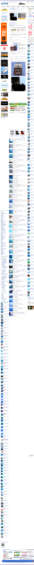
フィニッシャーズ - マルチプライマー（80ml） (5, 366)
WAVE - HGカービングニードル (5, 324)
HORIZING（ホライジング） (4, 220)
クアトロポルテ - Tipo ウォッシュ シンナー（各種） (5, 344)
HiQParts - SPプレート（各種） (5, 330)
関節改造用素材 (3, 278)
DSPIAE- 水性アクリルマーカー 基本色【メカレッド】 (5, 460)
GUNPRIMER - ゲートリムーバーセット (5, 520)
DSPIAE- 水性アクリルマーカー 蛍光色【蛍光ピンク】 (5, 411)
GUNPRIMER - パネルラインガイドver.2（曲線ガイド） (5, 354)
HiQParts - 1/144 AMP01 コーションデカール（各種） (5, 443)
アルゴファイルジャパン (3, 251)
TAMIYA (2, 226)
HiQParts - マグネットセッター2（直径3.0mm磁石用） (4, 393)
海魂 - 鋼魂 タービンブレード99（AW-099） (5, 338)
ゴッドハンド (2, 231)
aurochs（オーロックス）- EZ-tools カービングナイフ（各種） (4, 436)
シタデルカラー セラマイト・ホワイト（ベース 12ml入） (12, 136)
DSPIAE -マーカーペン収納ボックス (5, 488)
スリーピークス (2, 252)
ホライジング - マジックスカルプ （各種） (5, 305)
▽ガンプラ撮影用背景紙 (3, 300)
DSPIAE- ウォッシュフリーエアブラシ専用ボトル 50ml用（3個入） (5, 454)
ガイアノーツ (2, 221)
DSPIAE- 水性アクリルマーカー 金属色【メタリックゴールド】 (5, 480)
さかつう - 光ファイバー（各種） (5, 322)
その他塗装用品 (3, 287)
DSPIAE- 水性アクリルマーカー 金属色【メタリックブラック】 (5, 473)
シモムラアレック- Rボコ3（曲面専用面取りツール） (5, 457)
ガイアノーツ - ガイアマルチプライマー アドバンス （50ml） (5, 372)
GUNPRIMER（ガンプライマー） (4, 213)
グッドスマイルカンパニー (3, 232)
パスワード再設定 (30, 16)
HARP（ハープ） (2, 245)
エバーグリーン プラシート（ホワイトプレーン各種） (5, 314)
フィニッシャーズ (3, 223)
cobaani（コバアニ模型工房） (4, 248)
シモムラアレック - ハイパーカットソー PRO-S (5, 308)
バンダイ (2, 241)
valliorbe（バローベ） (3, 246)
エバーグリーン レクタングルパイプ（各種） (5, 303)
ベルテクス (3, 294)
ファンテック (2, 239)
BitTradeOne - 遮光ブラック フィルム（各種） (5, 448)
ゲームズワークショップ (3, 222)
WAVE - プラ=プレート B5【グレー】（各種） (4, 398)
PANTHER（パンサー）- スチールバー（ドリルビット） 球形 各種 (5, 512)
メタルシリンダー (3, 272)
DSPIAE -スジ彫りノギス (5, 387)
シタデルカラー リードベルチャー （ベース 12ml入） (17, 136)
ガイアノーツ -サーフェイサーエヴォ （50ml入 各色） (4, 316)
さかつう (2, 235)
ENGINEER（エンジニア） (3, 234)
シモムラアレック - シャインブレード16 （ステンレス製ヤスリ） (5, 524)
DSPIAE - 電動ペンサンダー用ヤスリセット (5, 497)
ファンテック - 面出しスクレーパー (5, 517)
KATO (1, 240)
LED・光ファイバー (3, 265)
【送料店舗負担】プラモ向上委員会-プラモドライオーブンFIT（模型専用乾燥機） (5, 440)
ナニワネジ (2, 217)
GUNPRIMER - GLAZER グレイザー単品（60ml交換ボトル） (5, 369)
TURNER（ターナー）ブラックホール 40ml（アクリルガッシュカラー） (5, 420)
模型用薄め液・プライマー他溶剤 (5, 281)
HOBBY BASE (2, 215)
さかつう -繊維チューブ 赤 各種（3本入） (5, 509)
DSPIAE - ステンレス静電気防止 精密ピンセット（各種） (5, 414)
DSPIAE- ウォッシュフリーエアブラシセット (5, 451)
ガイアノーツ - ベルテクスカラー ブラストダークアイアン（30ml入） (5, 430)
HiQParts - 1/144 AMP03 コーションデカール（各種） (5, 445)
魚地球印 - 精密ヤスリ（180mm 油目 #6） (4, 500)
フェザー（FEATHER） (3, 230)
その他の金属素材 (3, 274)
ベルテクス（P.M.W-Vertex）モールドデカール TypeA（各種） (4, 357)
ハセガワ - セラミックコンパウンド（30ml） (5, 536)
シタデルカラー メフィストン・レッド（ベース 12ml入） (22, 136)
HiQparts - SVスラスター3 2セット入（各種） (5, 375)
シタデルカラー (3, 283)
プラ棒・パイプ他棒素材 (4, 276)
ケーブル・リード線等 (4, 270)
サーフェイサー (3, 282)
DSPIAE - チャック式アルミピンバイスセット (5, 515)
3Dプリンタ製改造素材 (4, 267)
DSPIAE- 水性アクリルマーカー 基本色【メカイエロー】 (5, 404)
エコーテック (2, 233)
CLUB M (2, 250)
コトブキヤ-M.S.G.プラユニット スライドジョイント (5, 319)
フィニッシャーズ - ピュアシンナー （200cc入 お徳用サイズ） (5, 530)
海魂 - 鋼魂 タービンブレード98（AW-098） (5, 491)
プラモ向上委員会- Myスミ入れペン (5, 417)
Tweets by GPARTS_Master (3, 547)
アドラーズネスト (3, 212)
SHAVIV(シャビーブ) (3, 229)
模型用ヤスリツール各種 (4, 261)
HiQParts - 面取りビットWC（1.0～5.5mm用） (5, 335)
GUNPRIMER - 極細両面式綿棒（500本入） (5, 533)
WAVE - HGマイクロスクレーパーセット (5, 433)
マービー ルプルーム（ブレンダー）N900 (5, 486)
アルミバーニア (3, 269)
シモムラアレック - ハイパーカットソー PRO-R (5, 311)
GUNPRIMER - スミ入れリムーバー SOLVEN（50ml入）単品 (5, 423)
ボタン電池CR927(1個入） (5, 462)
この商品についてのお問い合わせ (13, 22)
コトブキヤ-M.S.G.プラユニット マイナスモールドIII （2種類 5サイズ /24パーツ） (5, 506)
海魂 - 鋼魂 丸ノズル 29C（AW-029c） (4, 333)
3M (1, 219)
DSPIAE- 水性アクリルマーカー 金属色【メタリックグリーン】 (5, 477)
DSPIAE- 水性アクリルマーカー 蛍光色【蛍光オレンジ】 (5, 407)
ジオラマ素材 (3, 289)
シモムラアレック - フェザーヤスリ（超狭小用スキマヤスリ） (5, 382)
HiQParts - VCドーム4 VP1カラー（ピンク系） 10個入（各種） (5, 427)
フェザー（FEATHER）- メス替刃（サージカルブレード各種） (5, 494)
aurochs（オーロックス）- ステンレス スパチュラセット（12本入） (5, 527)
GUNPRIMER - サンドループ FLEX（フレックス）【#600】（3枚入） (5, 363)
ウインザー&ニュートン (3, 242)
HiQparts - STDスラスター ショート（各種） (4, 327)
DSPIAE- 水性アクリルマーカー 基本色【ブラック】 (5, 465)
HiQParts (2, 211)
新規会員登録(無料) (30, 15)
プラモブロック (3, 279)
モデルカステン (3, 296)
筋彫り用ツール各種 (3, 258)
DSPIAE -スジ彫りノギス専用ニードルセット (5, 390)
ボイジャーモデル (3, 228)
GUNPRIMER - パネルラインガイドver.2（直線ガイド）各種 (5, 350)
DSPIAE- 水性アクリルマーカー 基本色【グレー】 (5, 467)
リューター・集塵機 (3, 260)
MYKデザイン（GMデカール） (5, 298)
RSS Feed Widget (4, 208)
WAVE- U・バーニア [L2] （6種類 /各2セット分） (4, 503)
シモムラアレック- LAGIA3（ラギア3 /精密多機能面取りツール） (5, 347)
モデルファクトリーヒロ (3, 244)
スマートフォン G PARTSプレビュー (4, 542)
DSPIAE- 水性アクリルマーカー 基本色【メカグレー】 (5, 470)
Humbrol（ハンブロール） (3, 224)
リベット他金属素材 (3, 271)
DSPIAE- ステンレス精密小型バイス (5, 384)
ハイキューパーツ (3, 293)
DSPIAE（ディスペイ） (3, 254)
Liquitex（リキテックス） (3, 243)
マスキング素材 (3, 263)
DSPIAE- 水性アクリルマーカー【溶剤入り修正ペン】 (5, 401)
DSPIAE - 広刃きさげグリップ (5, 395)
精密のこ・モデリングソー (4, 259)
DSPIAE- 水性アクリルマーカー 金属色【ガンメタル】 (5, 483)
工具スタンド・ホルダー (4, 291)
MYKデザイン (2, 253)
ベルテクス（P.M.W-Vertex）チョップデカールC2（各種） (5, 378)
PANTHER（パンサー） (3, 237)
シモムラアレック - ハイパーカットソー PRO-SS (5, 360)
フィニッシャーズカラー (4, 285)
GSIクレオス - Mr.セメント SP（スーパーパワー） (5, 341)
